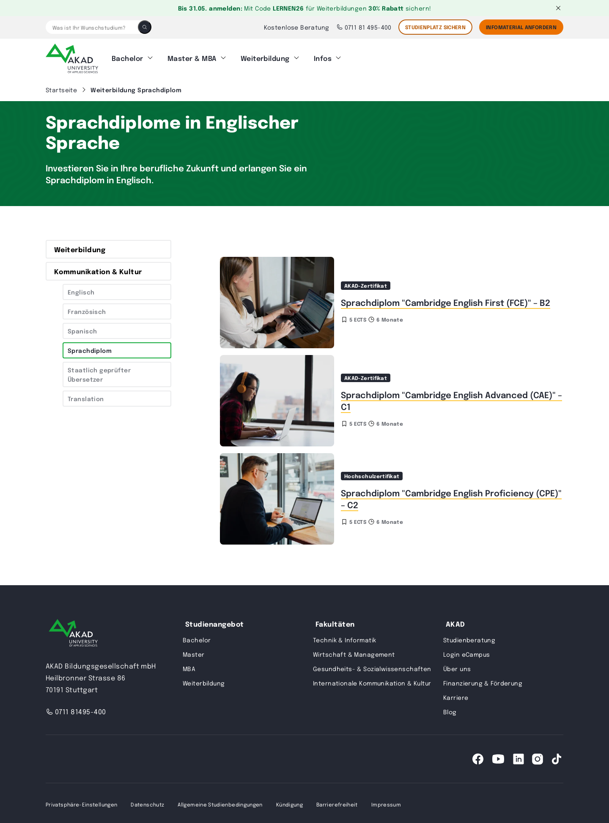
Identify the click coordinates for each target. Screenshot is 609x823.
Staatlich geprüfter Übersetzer (99, 371)
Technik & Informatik (344, 637)
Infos (323, 56)
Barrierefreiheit (337, 801)
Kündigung (289, 801)
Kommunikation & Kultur (98, 268)
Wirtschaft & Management (354, 651)
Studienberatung (469, 637)
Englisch (81, 289)
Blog (450, 709)
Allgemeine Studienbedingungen (220, 801)
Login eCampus (466, 651)
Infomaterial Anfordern (521, 27)
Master (194, 651)
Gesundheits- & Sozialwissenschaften (372, 666)
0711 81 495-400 (364, 27)
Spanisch (82, 328)
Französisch (87, 309)
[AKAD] (72, 57)
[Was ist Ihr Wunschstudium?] (92, 27)
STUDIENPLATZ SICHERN (435, 27)
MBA (189, 666)
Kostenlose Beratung (296, 27)
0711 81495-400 (76, 709)
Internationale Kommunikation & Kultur (372, 680)
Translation (86, 396)
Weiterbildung (265, 56)
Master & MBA (192, 56)
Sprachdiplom (90, 348)
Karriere (455, 695)
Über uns (457, 666)
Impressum (386, 801)
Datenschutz (147, 801)
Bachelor (127, 56)
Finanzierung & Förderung (482, 680)
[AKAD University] (73, 632)
